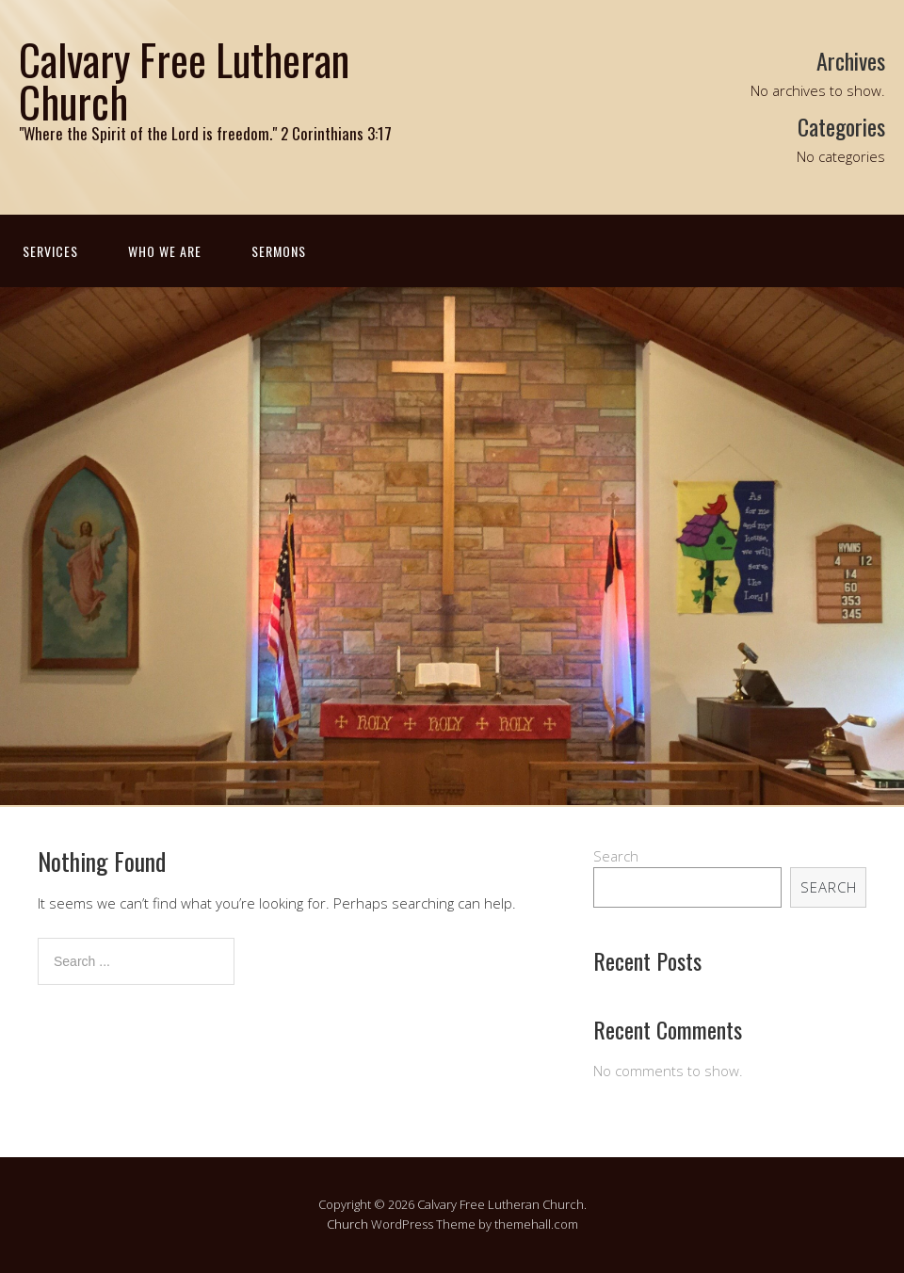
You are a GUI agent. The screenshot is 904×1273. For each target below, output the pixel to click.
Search (615, 855)
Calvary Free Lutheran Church (184, 80)
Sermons (278, 251)
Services (50, 251)
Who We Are (165, 251)
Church (347, 1224)
